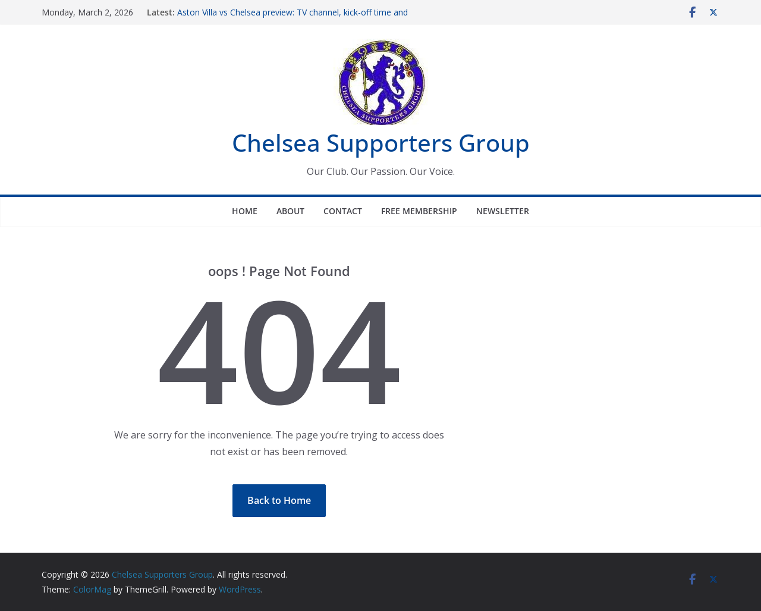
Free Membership (419, 211)
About (290, 211)
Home (244, 211)
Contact (342, 211)
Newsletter (502, 211)
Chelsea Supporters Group (381, 142)
